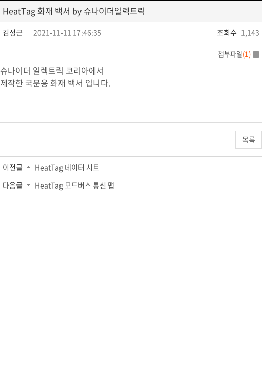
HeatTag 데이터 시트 (67, 167)
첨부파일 (238, 54)
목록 (248, 139)
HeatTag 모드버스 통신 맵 (74, 185)
